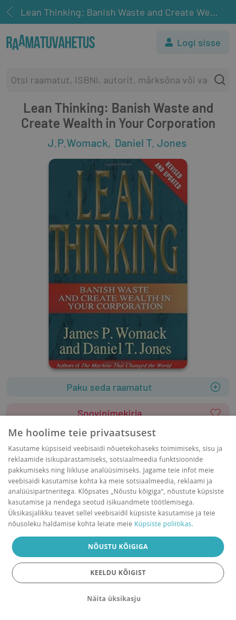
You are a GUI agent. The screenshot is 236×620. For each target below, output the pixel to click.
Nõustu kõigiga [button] (118, 546)
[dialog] (118, 518)
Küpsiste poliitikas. (163, 523)
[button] (118, 599)
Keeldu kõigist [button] (118, 572)
